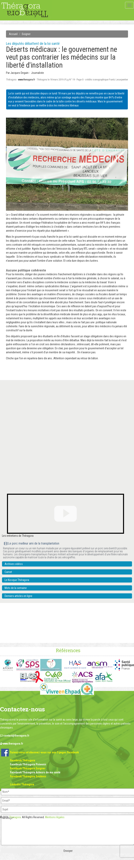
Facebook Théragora (22, 760)
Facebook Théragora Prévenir (28, 764)
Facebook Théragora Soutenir (28, 776)
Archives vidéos (14, 564)
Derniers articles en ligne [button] (18, 596)
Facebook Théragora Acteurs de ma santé (35, 772)
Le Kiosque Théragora (17, 580)
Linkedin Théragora (22, 784)
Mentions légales (54, 817)
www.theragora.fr (26, 79)
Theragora (15, 817)
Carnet (8, 572)
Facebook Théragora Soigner (27, 768)
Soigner (26, 34)
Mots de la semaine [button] (16, 588)
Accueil (13, 34)
